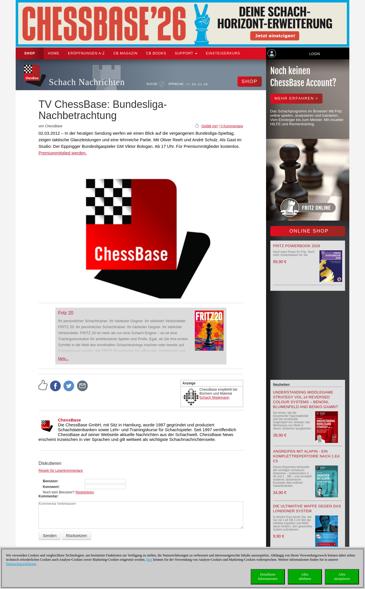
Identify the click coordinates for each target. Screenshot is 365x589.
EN (194, 84)
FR (206, 84)
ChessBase (69, 419)
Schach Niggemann (215, 398)
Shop (29, 53)
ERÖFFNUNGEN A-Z (86, 53)
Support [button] (186, 53)
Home (53, 53)
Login (314, 54)
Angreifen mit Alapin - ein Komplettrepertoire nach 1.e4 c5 (306, 456)
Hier (149, 560)
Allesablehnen (305, 576)
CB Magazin (125, 53)
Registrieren (85, 492)
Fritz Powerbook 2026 (297, 246)
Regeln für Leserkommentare (60, 471)
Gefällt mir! (209, 126)
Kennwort (50, 487)
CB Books (156, 53)
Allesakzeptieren (342, 576)
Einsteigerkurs (223, 53)
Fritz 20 (65, 312)
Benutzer (50, 481)
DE (188, 84)
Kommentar (48, 496)
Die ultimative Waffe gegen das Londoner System (307, 508)
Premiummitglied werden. (62, 152)
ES (200, 84)
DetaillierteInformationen (268, 576)
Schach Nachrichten (87, 82)
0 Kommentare (232, 126)
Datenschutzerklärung (21, 564)
